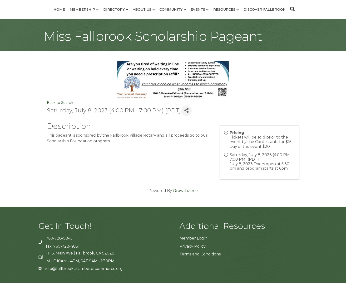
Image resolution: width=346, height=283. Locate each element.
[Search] (291, 9)
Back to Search (60, 103)
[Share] (186, 110)
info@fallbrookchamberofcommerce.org (84, 268)
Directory (114, 9)
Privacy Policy (192, 246)
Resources (224, 9)
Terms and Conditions (200, 254)
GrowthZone (185, 190)
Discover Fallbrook (264, 9)
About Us (142, 9)
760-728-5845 (59, 238)
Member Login (193, 238)
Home (59, 9)
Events (198, 9)
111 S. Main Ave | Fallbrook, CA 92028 (80, 253)
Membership (82, 9)
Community (171, 9)
